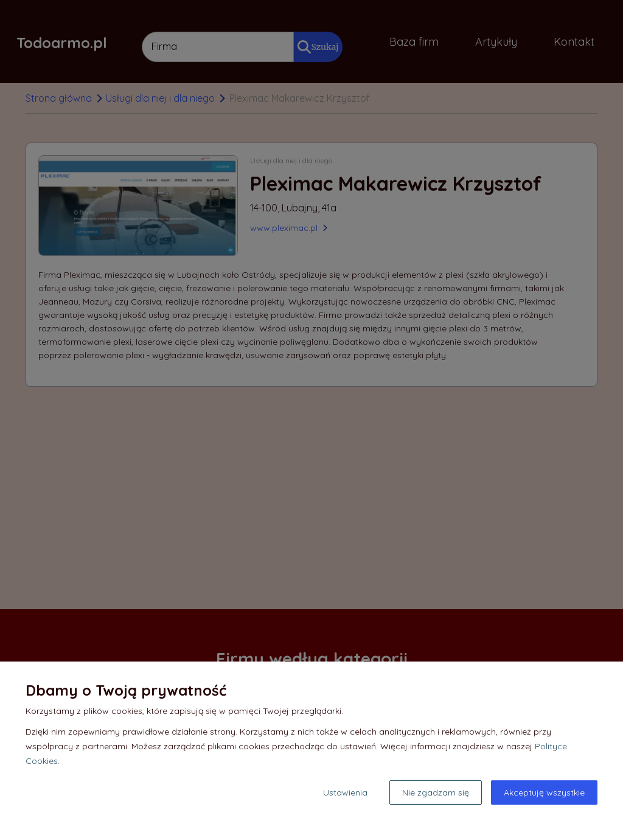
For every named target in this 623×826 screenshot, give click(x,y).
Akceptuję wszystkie (544, 792)
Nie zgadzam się (435, 792)
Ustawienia (345, 792)
